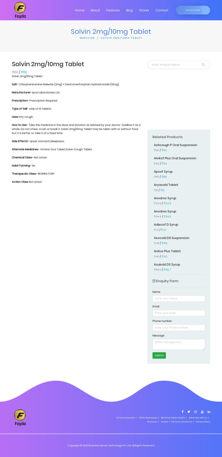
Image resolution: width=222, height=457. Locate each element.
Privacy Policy (203, 421)
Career (164, 421)
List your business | (126, 417)
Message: (159, 336)
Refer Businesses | (149, 417)
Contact (162, 10)
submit (159, 355)
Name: (157, 292)
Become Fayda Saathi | (174, 417)
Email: (156, 306)
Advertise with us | (199, 417)
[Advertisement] (178, 102)
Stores (144, 10)
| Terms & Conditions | (181, 421)
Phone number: (162, 321)
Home (79, 10)
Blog (129, 10)
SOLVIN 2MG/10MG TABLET (121, 38)
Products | (153, 421)
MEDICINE (87, 38)
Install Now (193, 10)
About (95, 10)
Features (113, 10)
